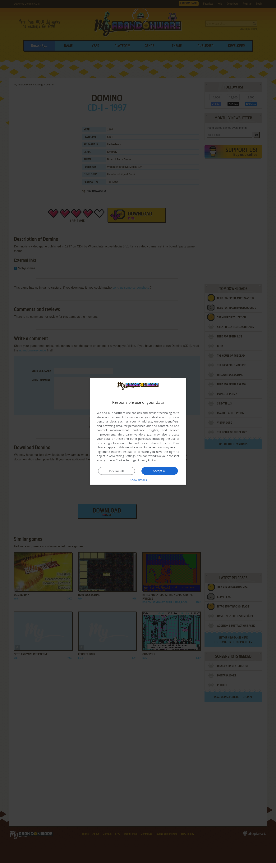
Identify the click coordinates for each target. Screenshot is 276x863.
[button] (138, 480)
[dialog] (138, 431)
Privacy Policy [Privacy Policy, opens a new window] (147, 460)
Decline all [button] (116, 471)
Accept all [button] (160, 471)
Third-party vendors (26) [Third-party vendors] (134, 434)
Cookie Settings (126, 460)
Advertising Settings (122, 456)
